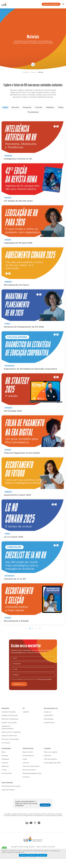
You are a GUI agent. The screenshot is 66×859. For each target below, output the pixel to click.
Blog (3, 752)
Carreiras (26, 777)
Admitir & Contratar (9, 722)
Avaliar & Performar (9, 735)
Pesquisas (27, 107)
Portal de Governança (31, 766)
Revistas (15, 107)
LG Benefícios (49, 722)
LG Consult (6, 743)
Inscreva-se (19, 684)
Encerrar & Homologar (10, 739)
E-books (38, 107)
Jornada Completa (9, 712)
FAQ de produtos (50, 759)
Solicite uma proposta (51, 4)
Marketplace (49, 719)
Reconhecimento (29, 770)
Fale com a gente (50, 752)
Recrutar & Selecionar (10, 719)
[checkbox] (11, 679)
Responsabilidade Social (32, 773)
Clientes (26, 763)
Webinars (50, 107)
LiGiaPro (26, 712)
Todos (5, 107)
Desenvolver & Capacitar (11, 732)
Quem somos (28, 752)
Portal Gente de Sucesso (11, 786)
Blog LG (33, 72)
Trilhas (60, 107)
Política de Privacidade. (45, 679)
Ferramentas (33, 112)
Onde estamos (28, 755)
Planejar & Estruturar (10, 715)
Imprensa (47, 755)
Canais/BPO (48, 715)
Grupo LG (47, 712)
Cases (25, 759)
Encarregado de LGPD (52, 763)
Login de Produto (8, 790)
